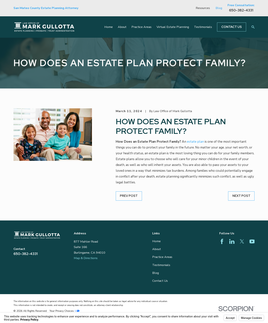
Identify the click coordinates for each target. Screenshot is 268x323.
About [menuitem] (122, 27)
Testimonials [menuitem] (203, 27)
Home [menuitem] (108, 27)
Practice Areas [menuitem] (141, 27)
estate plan (195, 141)
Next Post (241, 196)
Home (156, 241)
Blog (219, 8)
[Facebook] (222, 241)
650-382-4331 (241, 10)
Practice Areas (162, 257)
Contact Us (231, 27)
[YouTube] (252, 241)
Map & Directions (86, 258)
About (156, 249)
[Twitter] (242, 241)
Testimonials (161, 265)
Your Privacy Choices (64, 311)
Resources (203, 8)
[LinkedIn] (231, 241)
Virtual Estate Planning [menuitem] (173, 27)
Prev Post (129, 196)
